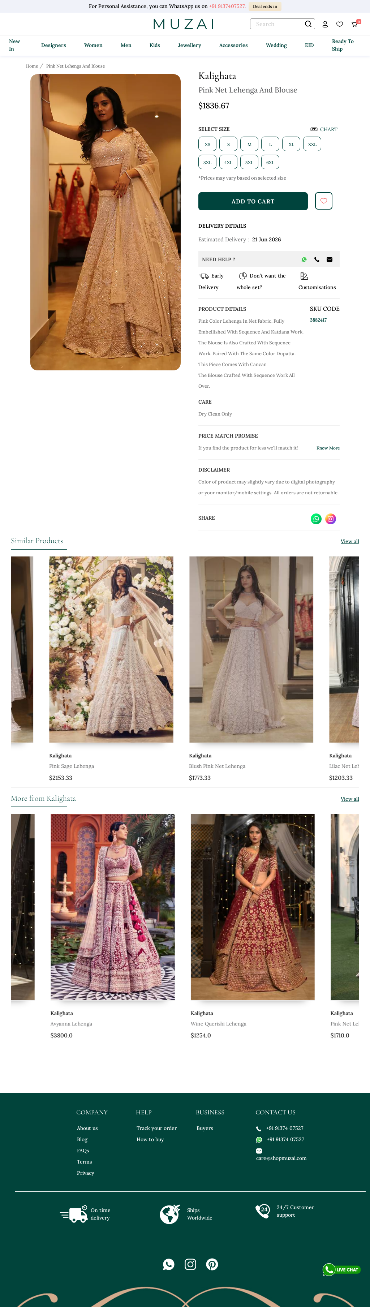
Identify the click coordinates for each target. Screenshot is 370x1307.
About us (87, 1128)
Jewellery (189, 45)
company (92, 1112)
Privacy (85, 1173)
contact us (275, 1112)
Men (126, 45)
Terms (84, 1161)
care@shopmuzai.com (280, 1154)
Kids (155, 45)
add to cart (253, 201)
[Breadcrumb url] (32, 66)
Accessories (233, 45)
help (144, 1112)
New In (14, 45)
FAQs (83, 1150)
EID (309, 45)
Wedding (276, 45)
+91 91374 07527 (280, 1128)
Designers (53, 45)
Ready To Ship (343, 45)
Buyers (205, 1128)
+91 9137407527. (227, 6)
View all (350, 541)
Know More (328, 448)
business (210, 1112)
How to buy (150, 1139)
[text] (282, 23)
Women (93, 45)
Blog (82, 1139)
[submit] (323, 201)
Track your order (157, 1128)
